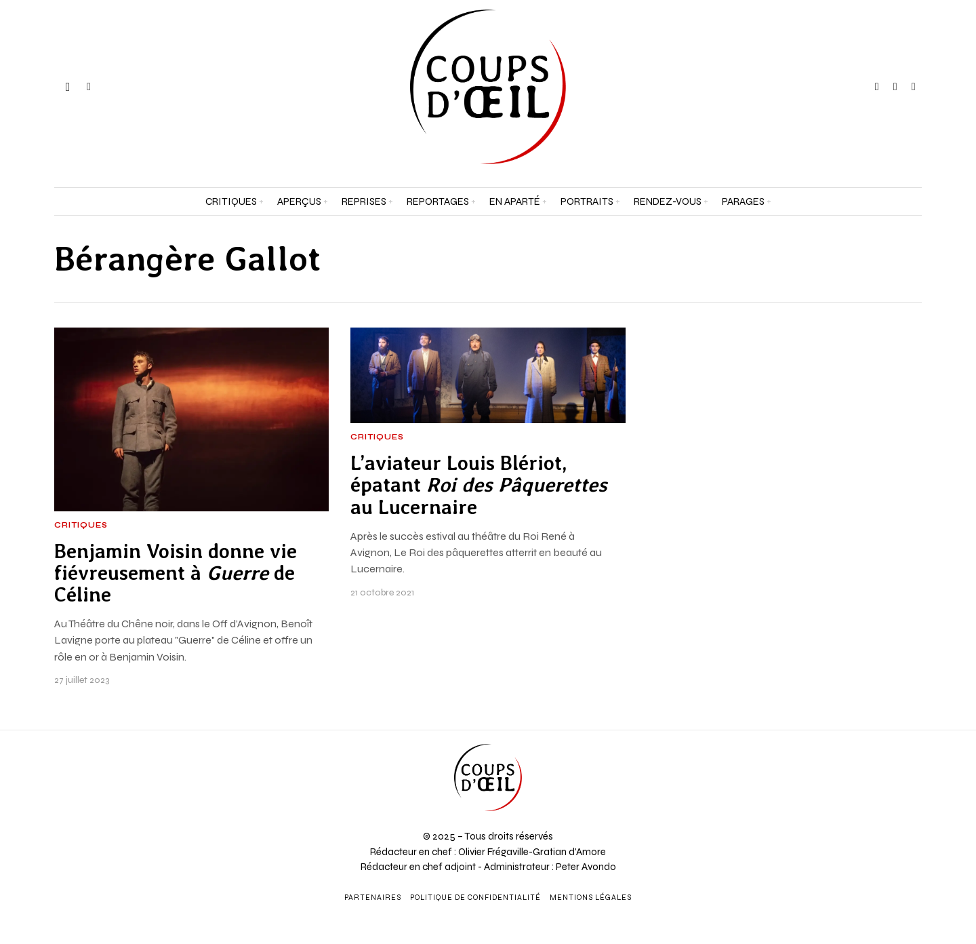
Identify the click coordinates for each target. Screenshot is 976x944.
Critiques (81, 526)
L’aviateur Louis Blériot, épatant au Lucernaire (478, 485)
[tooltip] (877, 87)
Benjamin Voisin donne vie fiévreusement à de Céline (175, 573)
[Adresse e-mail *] (854, 790)
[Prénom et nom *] (854, 740)
